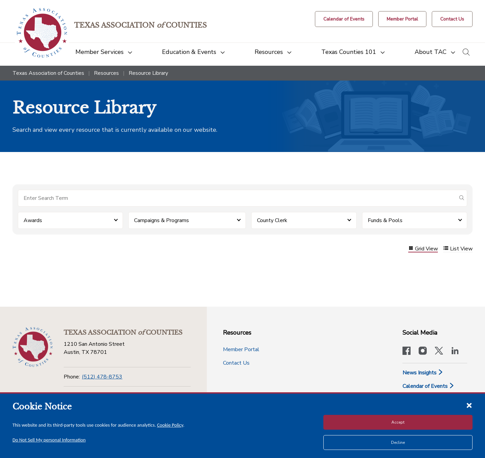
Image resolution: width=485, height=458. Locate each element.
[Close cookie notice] (469, 405)
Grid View (423, 248)
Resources (106, 73)
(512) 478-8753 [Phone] (102, 376)
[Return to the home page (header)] (41, 33)
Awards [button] (33, 220)
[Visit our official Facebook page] (406, 351)
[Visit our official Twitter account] (439, 351)
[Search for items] (237, 198)
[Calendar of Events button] (344, 19)
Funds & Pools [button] (385, 220)
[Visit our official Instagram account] (423, 351)
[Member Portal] (402, 19)
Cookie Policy (170, 425)
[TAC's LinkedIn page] (455, 351)
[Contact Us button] (452, 19)
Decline (398, 442)
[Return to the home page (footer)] (32, 347)
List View (458, 248)
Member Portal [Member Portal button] (241, 349)
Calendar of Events (428, 386)
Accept (398, 422)
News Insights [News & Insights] (422, 372)
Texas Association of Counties (48, 73)
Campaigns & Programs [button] (161, 220)
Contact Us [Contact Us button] (236, 363)
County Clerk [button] (272, 220)
